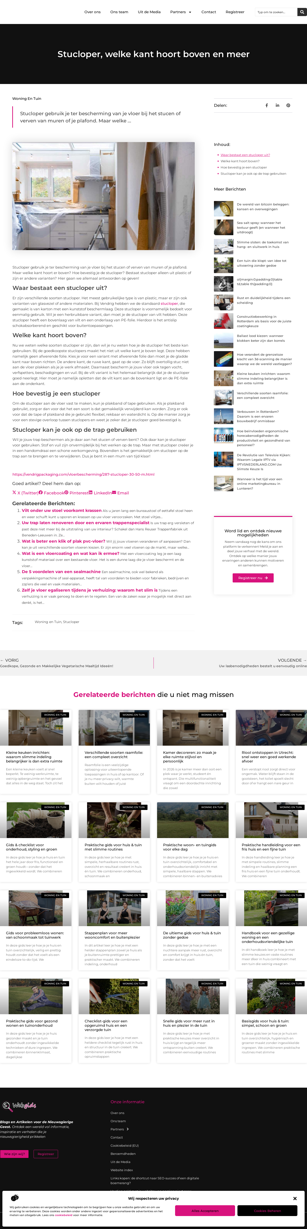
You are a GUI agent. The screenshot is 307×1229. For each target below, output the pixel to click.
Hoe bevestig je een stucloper (244, 167)
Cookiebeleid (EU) (125, 1145)
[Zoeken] (302, 12)
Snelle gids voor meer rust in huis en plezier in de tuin (189, 1023)
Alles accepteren (205, 1211)
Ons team (119, 12)
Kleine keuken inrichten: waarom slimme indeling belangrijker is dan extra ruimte (263, 378)
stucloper (169, 303)
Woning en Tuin (26, 98)
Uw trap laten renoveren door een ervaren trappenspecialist (85, 522)
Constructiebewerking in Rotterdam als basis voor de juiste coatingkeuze (264, 321)
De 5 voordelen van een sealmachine (61, 571)
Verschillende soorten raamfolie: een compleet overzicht (114, 754)
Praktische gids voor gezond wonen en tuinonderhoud (32, 1023)
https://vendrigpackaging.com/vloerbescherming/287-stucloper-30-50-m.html (83, 474)
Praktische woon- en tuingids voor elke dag (189, 847)
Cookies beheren (267, 1211)
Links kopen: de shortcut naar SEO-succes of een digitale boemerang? (155, 1180)
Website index (122, 1170)
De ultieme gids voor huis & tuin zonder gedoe (192, 935)
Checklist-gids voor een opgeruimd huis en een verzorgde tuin (106, 1025)
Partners (181, 12)
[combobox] (276, 12)
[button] (295, 1198)
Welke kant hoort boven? (240, 161)
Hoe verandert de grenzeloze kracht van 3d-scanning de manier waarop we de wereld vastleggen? (264, 359)
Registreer (235, 12)
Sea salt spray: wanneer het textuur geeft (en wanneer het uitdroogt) (261, 227)
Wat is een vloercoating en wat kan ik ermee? (70, 553)
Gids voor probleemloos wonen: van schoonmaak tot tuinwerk (35, 935)
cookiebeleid (63, 1215)
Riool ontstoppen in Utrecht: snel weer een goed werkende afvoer (269, 756)
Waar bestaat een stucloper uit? (245, 155)
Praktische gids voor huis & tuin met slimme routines (113, 847)
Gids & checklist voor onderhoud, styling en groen (31, 847)
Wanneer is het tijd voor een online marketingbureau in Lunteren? (259, 483)
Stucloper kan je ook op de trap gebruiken (253, 173)
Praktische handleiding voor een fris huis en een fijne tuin (271, 847)
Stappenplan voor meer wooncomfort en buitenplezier (112, 935)
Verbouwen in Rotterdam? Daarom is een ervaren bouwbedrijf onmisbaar (258, 416)
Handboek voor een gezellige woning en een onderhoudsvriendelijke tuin (268, 937)
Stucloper (71, 622)
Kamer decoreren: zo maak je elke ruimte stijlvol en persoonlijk (189, 756)
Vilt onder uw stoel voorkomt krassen (62, 510)
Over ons (92, 12)
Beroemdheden (123, 1154)
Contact (208, 12)
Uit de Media (149, 12)
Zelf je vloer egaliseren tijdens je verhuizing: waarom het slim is (90, 590)
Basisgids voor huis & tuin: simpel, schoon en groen (265, 1023)
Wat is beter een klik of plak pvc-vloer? (63, 541)
